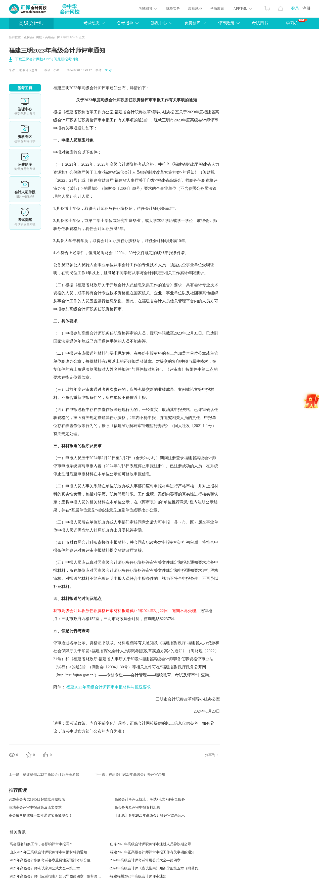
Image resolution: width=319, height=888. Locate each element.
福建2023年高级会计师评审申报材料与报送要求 (108, 687)
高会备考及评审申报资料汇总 (137, 807)
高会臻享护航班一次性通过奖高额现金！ (40, 815)
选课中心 (159, 23)
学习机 (296, 22)
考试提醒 (25, 216)
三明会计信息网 (26, 70)
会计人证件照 (25, 189)
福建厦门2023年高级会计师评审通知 (137, 774)
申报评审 (69, 37)
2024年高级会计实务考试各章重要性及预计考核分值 (50, 860)
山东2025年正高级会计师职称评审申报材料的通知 (48, 852)
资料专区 (25, 134)
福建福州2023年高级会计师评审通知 (51, 774)
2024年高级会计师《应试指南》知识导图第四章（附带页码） (57, 876)
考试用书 (260, 23)
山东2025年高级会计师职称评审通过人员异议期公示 (150, 844)
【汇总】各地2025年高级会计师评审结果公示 (149, 815)
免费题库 (193, 23)
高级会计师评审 (95, 88)
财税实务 (173, 9)
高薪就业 (195, 9)
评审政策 (226, 23)
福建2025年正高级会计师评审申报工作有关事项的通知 (152, 852)
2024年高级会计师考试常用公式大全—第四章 (145, 860)
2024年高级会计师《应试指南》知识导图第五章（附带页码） (157, 868)
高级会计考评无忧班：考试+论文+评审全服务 (149, 799)
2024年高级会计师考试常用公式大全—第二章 (45, 868)
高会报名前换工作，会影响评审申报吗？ (41, 844)
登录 (295, 8)
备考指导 (125, 23)
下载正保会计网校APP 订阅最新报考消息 (47, 59)
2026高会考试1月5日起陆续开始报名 (37, 799)
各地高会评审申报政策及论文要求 (35, 807)
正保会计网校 (33, 37)
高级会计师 (31, 23)
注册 (306, 8)
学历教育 (217, 9)
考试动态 (91, 23)
